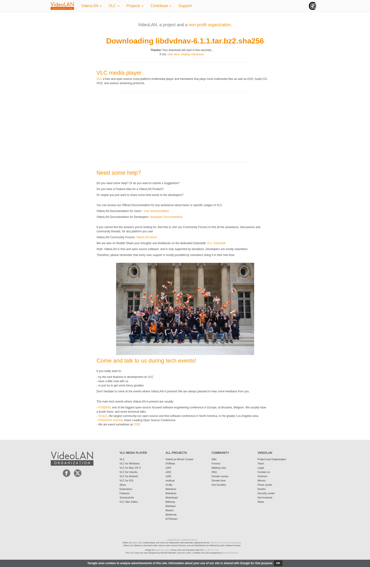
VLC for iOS (127, 480)
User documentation (156, 211)
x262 (168, 472)
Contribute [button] (161, 6)
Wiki (214, 459)
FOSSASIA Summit (110, 420)
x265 (168, 476)
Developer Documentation (166, 217)
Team (261, 463)
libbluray (170, 501)
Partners (263, 476)
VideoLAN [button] (91, 6)
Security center (266, 493)
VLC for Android (129, 476)
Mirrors (262, 480)
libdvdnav (171, 493)
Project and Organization (272, 459)
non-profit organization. (210, 24)
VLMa (169, 484)
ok (278, 563)
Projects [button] (134, 6)
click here (173, 54)
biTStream (172, 518)
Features (125, 493)
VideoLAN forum (146, 237)
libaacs (170, 510)
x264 (168, 467)
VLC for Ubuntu (129, 472)
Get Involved (265, 497)
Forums (216, 463)
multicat (170, 480)
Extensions (126, 489)
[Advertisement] (132, 126)
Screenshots (127, 497)
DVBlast (170, 463)
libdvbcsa (171, 514)
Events (262, 489)
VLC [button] (114, 6)
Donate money (220, 476)
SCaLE (102, 416)
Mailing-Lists (219, 467)
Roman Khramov (230, 553)
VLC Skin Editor (129, 501)
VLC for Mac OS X (130, 467)
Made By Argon (162, 550)
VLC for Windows (130, 463)
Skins (123, 484)
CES (136, 424)
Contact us (264, 472)
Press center (265, 484)
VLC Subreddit (216, 243)
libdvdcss (171, 489)
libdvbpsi (171, 506)
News (261, 501)
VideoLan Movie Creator (179, 459)
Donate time (219, 480)
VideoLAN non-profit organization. (226, 542)
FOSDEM (104, 407)
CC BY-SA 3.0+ (211, 550)
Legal (261, 467)
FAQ (214, 472)
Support (185, 6)
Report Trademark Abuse (185, 540)
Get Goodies (219, 484)
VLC (99, 79)
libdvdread (172, 497)
